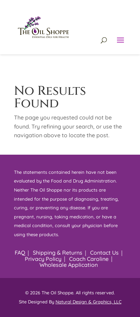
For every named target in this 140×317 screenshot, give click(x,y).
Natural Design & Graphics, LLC (88, 301)
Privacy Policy (43, 258)
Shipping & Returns (57, 252)
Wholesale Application (68, 264)
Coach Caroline (89, 258)
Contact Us (104, 252)
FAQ (20, 252)
